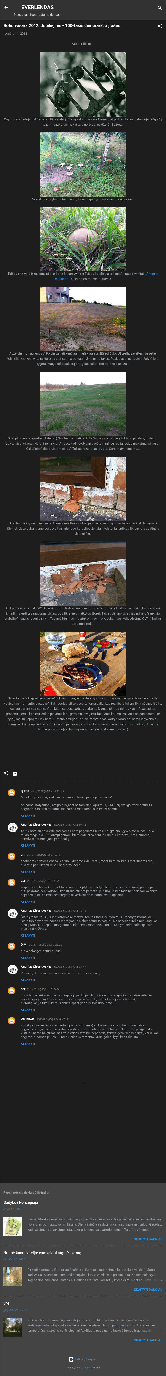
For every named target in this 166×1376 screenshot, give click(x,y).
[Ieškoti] (160, 8)
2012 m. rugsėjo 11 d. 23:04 (47, 791)
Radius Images (83, 1367)
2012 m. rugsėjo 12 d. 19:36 (69, 910)
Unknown (27, 1019)
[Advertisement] (83, 1145)
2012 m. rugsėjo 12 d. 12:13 (43, 854)
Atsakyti (28, 815)
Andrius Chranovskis (36, 825)
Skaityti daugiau (148, 1239)
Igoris (25, 791)
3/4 (6, 1303)
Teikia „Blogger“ (83, 1359)
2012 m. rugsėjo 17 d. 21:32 (52, 1019)
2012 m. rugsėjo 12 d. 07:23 (69, 824)
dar (23, 881)
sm (23, 855)
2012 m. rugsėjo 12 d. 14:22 (43, 880)
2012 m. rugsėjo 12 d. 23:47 (69, 966)
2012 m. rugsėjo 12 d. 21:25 (45, 944)
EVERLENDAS (37, 7)
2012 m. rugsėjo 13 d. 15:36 (43, 989)
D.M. (24, 944)
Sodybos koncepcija (20, 1202)
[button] (160, 26)
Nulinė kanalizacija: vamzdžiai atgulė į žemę (42, 1253)
